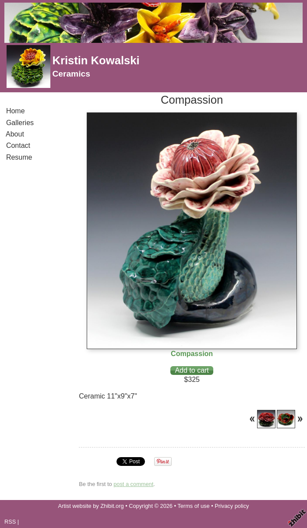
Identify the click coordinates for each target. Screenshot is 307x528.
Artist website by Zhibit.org (91, 506)
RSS (10, 521)
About (15, 134)
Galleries (20, 122)
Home (15, 111)
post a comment (133, 484)
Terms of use (193, 506)
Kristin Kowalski (95, 60)
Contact (18, 145)
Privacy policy (232, 506)
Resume (19, 157)
